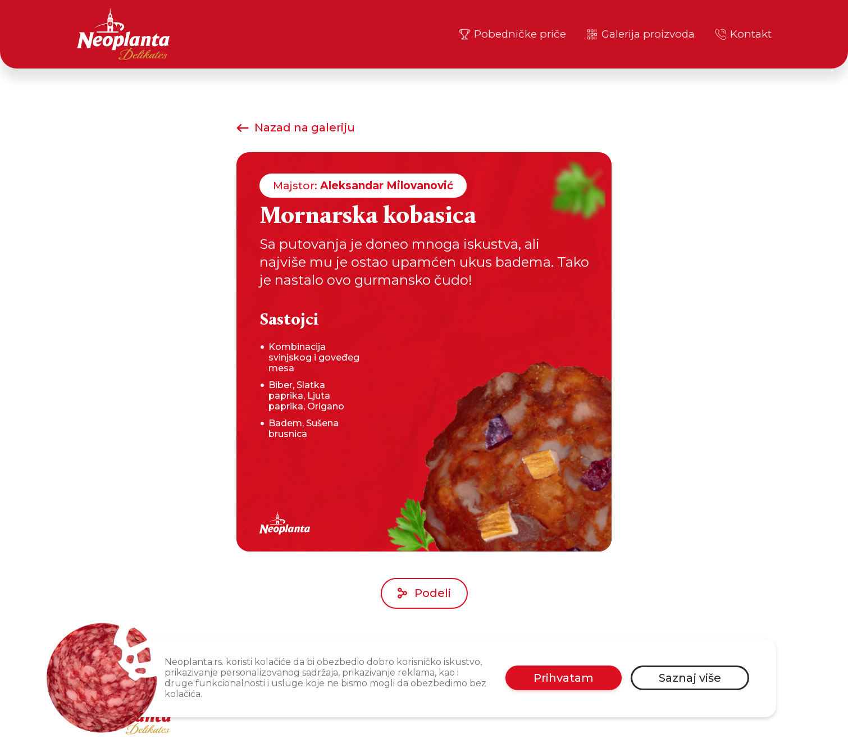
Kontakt (743, 34)
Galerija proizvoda (640, 34)
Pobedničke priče (512, 34)
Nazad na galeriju (295, 127)
